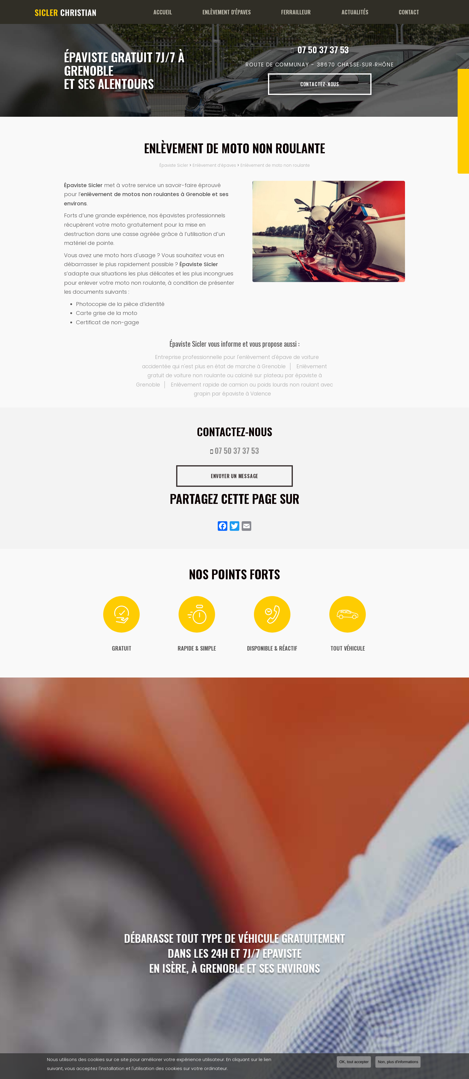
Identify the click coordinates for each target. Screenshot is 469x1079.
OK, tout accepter (353, 1062)
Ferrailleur (310, 12)
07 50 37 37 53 (323, 49)
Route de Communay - (320, 64)
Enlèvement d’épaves (214, 165)
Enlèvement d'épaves (246, 12)
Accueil (187, 12)
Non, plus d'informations (398, 1062)
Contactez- (319, 84)
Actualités (363, 12)
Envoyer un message (234, 476)
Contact (411, 12)
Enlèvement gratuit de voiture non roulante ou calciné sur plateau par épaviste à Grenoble (231, 375)
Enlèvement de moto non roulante (275, 165)
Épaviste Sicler (173, 165)
